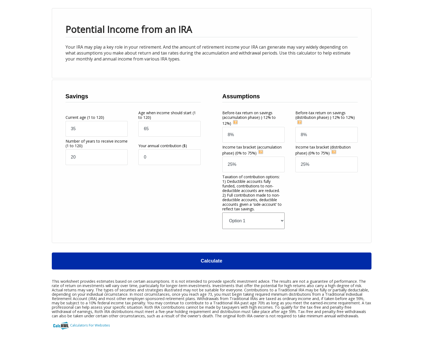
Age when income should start (167, 115)
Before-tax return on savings (249, 118)
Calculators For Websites (90, 325)
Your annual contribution (162, 145)
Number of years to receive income (97, 143)
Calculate (211, 261)
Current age (85, 117)
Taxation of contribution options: (252, 192)
